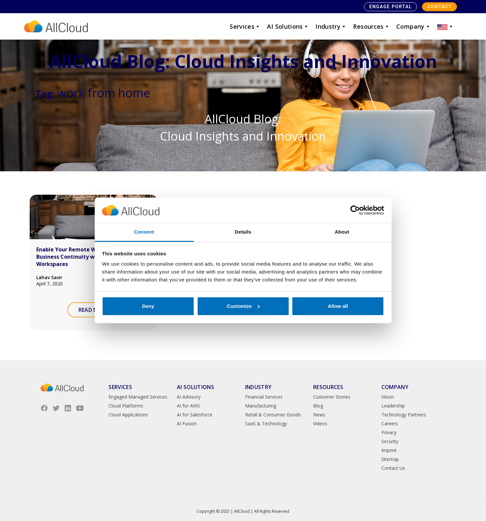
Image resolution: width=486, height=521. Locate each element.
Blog (318, 406)
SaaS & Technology (266, 423)
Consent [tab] (144, 232)
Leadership (393, 406)
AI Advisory (189, 397)
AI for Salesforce (194, 414)
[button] (445, 26)
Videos (320, 423)
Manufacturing (260, 406)
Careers (389, 423)
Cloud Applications (128, 414)
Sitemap (390, 459)
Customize (243, 306)
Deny (148, 306)
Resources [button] (371, 26)
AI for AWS (188, 406)
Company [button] (413, 26)
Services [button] (245, 26)
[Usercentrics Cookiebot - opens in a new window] (355, 210)
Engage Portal (390, 6)
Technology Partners (403, 414)
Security (389, 441)
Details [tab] (243, 232)
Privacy (389, 432)
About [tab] (342, 232)
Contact (439, 6)
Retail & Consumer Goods (273, 414)
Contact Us (393, 468)
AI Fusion (187, 423)
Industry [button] (330, 26)
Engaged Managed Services (138, 397)
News (319, 414)
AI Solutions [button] (288, 26)
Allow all (338, 306)
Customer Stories (331, 397)
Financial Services (263, 397)
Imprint (389, 450)
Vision (387, 397)
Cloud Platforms (126, 406)
